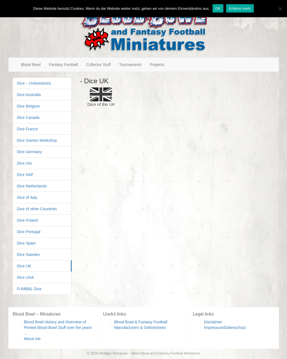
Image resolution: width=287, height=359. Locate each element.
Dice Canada (28, 117)
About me (32, 338)
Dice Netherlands (32, 186)
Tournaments (130, 64)
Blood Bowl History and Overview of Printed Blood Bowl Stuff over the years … (58, 327)
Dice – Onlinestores (34, 83)
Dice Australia (29, 94)
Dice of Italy (27, 197)
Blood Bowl (31, 64)
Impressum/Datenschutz (225, 327)
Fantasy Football (63, 64)
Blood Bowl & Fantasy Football (140, 322)
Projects (157, 64)
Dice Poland (27, 220)
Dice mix (24, 163)
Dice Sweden (28, 254)
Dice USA (25, 277)
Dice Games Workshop (37, 140)
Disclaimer (213, 322)
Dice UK (24, 266)
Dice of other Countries (37, 209)
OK (218, 8)
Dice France (27, 129)
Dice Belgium (28, 106)
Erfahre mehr (240, 8)
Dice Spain (26, 243)
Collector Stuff (98, 64)
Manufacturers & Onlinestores (140, 327)
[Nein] (280, 8)
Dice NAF (25, 174)
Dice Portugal (28, 231)
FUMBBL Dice (29, 289)
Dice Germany (29, 152)
